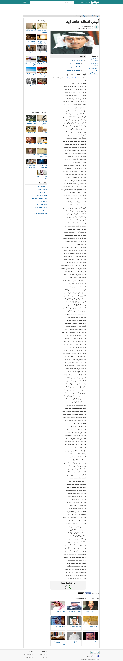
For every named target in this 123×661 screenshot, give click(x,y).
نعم (70, 587)
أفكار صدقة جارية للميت (40, 214)
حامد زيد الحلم (94, 73)
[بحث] (71, 2)
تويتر (83, 593)
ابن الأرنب (44, 211)
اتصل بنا (31, 652)
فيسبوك (88, 593)
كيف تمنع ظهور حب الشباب (39, 198)
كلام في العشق (42, 189)
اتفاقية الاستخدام (28, 654)
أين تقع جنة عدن (42, 186)
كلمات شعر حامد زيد (93, 69)
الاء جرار (81, 26)
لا (65, 587)
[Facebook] (98, 652)
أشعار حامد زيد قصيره (94, 60)
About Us (45, 657)
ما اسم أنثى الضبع (42, 204)
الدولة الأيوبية (43, 192)
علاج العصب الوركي (42, 195)
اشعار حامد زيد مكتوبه (94, 64)
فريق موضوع (29, 657)
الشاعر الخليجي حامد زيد (70, 78)
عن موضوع (44, 652)
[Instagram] (91, 652)
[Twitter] (95, 652)
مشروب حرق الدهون (41, 201)
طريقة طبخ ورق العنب (41, 208)
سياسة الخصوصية (43, 654)
